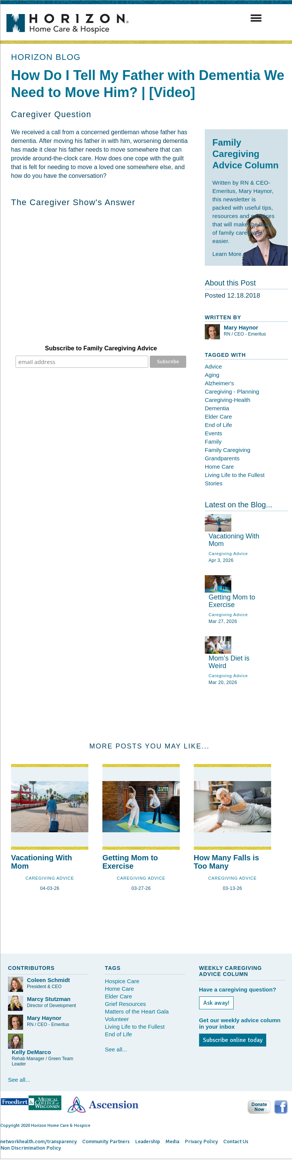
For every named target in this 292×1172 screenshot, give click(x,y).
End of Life (218, 425)
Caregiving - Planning (232, 391)
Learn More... (229, 254)
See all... (19, 1079)
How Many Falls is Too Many (226, 862)
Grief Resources (125, 1004)
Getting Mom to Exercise (232, 601)
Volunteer (117, 1019)
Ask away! (216, 1003)
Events (213, 433)
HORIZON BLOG (46, 57)
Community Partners (106, 1141)
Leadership (147, 1141)
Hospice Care (122, 981)
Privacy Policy (201, 1141)
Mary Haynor (241, 327)
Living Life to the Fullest (235, 475)
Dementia (217, 408)
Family (213, 441)
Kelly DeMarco (31, 1052)
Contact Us (235, 1141)
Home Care (219, 466)
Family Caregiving (227, 450)
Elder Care (218, 416)
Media (172, 1141)
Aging (212, 375)
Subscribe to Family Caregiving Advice (101, 348)
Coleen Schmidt (48, 980)
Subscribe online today (232, 1040)
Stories (214, 483)
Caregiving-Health (227, 400)
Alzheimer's (219, 383)
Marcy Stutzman (49, 999)
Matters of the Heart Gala (136, 1011)
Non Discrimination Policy (30, 1148)
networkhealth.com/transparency (38, 1141)
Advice (213, 366)
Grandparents (222, 458)
